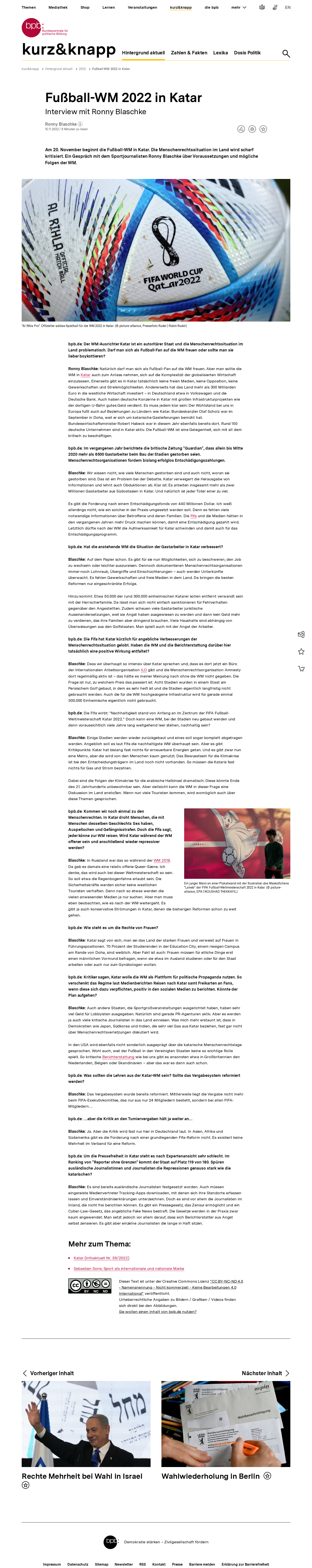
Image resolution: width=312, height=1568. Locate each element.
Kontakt (158, 1564)
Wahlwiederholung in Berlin (211, 1476)
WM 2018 (161, 860)
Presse (177, 1564)
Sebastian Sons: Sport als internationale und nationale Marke (129, 1268)
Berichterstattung (118, 1057)
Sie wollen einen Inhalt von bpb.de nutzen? (158, 1311)
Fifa (193, 515)
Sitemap (101, 1564)
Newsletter (124, 1564)
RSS (142, 1564)
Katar (86, 374)
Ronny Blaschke (64, 124)
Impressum (52, 1564)
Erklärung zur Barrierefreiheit (245, 1564)
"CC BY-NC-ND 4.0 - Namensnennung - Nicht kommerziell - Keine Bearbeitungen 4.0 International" (181, 1287)
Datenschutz (77, 1564)
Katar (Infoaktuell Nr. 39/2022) (101, 1258)
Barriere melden (202, 1564)
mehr (238, 7)
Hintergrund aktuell (59, 69)
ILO (144, 670)
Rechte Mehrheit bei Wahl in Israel (82, 1476)
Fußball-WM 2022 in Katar (111, 69)
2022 (82, 69)
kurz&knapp (30, 69)
